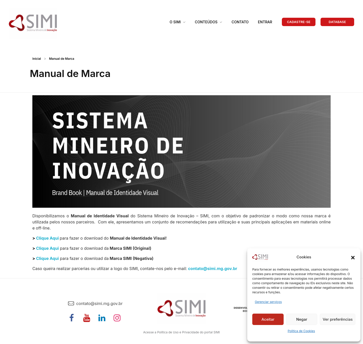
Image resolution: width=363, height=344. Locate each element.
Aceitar (267, 319)
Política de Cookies (301, 331)
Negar (301, 319)
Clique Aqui (47, 238)
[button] (352, 257)
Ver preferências (338, 319)
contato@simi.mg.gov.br (212, 268)
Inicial (36, 59)
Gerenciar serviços (268, 302)
